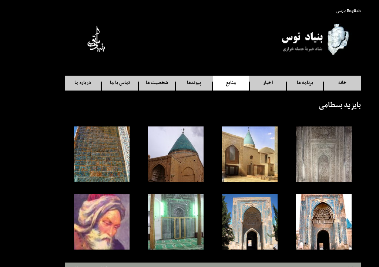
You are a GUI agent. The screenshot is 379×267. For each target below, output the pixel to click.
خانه (319, 83)
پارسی (317, 10)
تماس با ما (97, 83)
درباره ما (59, 83)
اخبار (244, 83)
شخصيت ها (134, 83)
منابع (207, 83)
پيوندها (171, 83)
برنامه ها (282, 83)
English (330, 10)
